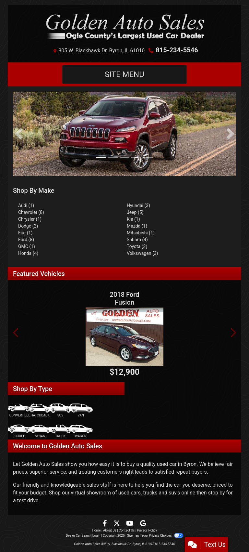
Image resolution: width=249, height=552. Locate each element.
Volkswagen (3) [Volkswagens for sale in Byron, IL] (142, 253)
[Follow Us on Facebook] (105, 524)
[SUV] (60, 410)
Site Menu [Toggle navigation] (124, 74)
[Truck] (60, 431)
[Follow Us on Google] (143, 524)
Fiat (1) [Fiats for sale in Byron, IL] (25, 232)
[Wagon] (81, 431)
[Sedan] (40, 431)
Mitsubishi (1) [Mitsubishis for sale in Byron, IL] (141, 232)
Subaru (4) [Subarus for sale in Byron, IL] (137, 239)
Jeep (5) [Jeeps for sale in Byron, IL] (135, 212)
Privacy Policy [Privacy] (147, 530)
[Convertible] (20, 410)
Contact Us (127, 530)
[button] (18, 134)
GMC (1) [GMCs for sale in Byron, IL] (26, 246)
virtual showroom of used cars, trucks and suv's (125, 493)
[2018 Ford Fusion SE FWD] (124, 337)
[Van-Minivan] (81, 410)
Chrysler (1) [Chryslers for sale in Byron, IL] (30, 219)
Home (96, 530)
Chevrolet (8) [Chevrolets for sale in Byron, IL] (31, 212)
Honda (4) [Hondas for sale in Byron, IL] (28, 253)
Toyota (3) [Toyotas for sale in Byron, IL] (137, 246)
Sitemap (133, 535)
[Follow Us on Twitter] (117, 524)
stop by (216, 493)
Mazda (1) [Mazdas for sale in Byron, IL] (137, 226)
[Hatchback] (40, 410)
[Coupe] (20, 431)
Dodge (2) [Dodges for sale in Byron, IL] (28, 226)
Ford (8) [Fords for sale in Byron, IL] (26, 239)
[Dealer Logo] (124, 27)
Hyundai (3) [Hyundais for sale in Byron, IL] (138, 205)
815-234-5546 (177, 50)
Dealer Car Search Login (83, 535)
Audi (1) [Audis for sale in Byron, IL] (26, 205)
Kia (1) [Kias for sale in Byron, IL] (133, 219)
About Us (109, 530)
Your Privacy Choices (162, 535)
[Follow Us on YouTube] (130, 524)
